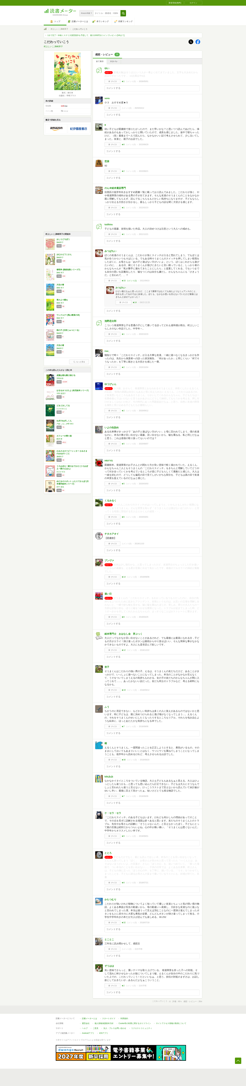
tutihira (109, 224)
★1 (123, 81)
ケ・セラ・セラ (113, 813)
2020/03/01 (143, 517)
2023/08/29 (143, 144)
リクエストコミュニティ (141, 1028)
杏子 (107, 667)
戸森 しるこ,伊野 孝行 (65, 424)
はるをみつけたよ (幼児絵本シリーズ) (73, 390)
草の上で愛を (62, 300)
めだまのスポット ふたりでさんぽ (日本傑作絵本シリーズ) (73, 482)
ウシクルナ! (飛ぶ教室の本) (68, 315)
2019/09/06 (144, 577)
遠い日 (108, 593)
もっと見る (79, 362)
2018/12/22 (144, 650)
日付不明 (138, 949)
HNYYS (109, 460)
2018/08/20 (144, 760)
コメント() (131, 81)
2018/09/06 (143, 726)
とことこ (109, 939)
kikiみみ (109, 776)
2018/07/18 (144, 923)
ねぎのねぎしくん (64, 421)
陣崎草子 (60, 242)
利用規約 (124, 1018)
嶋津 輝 (59, 439)
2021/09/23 (144, 281)
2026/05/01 (143, 81)
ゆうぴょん (110, 384)
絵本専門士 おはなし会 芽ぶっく (125, 633)
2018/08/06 (143, 796)
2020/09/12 (143, 411)
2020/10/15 (143, 334)
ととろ (108, 853)
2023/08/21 (143, 171)
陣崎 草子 (60, 273)
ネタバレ (114, 61)
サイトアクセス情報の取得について (171, 1023)
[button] (123, 13)
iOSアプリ (103, 1033)
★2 (123, 171)
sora (107, 98)
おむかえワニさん (64, 254)
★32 (124, 922)
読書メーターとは (89, 1018)
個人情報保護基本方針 (104, 1023)
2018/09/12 (144, 690)
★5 (123, 444)
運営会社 (86, 1023)
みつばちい (110, 251)
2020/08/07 (143, 444)
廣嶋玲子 (60, 456)
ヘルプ (85, 1028)
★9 (123, 836)
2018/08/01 (143, 836)
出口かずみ (61, 472)
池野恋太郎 (110, 321)
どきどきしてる (63, 405)
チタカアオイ (112, 533)
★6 (123, 517)
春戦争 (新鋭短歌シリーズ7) (68, 270)
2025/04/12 (139, 108)
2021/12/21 (143, 234)
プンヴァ (109, 560)
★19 (124, 690)
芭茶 (107, 161)
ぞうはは (109, 966)
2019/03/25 (143, 617)
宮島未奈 (60, 378)
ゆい (107, 68)
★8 (123, 144)
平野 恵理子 (61, 393)
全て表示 (100, 61)
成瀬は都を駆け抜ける (66, 375)
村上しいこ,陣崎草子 (59, 29)
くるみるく (110, 500)
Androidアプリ (88, 1033)
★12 (124, 650)
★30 (124, 760)
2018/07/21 (143, 883)
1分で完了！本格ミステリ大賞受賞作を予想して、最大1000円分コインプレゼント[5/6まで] (86, 35)
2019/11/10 (139, 544)
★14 (135, 302)
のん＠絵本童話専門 (115, 188)
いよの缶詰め (112, 427)
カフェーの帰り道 (64, 436)
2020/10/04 (143, 367)
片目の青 (60, 285)
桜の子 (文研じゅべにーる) (68, 330)
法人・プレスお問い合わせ (114, 1028)
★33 (124, 281)
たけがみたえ (62, 409)
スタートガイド (108, 1018)
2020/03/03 (143, 484)
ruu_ (107, 351)
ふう (107, 706)
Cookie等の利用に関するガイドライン (135, 1023)
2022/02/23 (143, 208)
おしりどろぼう (63, 239)
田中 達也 (60, 487)
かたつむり (110, 899)
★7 (123, 726)
